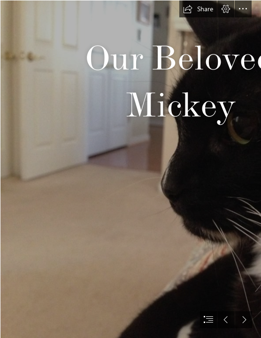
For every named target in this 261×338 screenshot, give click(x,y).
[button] (198, 8)
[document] (130, 169)
